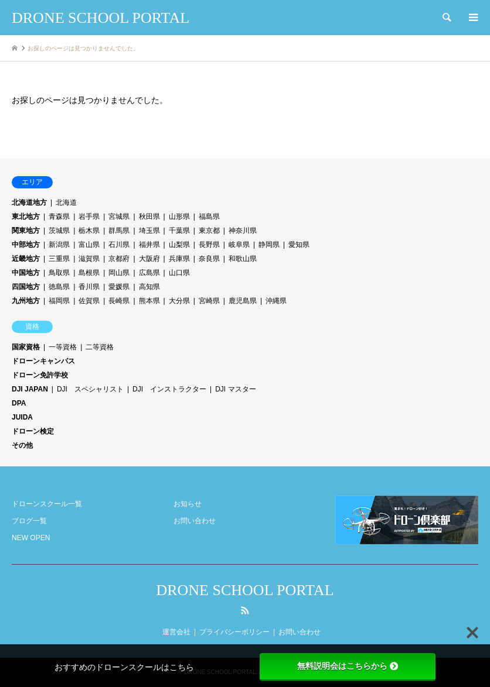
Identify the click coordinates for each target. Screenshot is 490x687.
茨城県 (59, 230)
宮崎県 (209, 301)
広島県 (149, 273)
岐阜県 (239, 245)
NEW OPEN (31, 538)
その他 (22, 445)
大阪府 (149, 259)
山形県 (179, 216)
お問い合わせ (194, 521)
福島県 (209, 216)
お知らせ (187, 504)
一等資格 (63, 347)
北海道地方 (29, 202)
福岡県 (59, 301)
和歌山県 (243, 259)
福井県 (149, 245)
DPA (19, 403)
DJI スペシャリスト (90, 389)
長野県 (209, 245)
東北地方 (26, 216)
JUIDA (22, 417)
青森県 (59, 216)
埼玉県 (149, 230)
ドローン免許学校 (40, 375)
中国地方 (26, 273)
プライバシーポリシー (234, 632)
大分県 (179, 301)
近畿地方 (26, 259)
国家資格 (26, 347)
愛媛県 (119, 287)
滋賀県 (89, 259)
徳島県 (59, 287)
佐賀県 (89, 301)
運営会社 (176, 632)
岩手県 (89, 216)
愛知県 (298, 245)
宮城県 (119, 216)
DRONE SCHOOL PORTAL (245, 590)
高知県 (149, 287)
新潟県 (59, 245)
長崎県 (119, 301)
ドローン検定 (33, 431)
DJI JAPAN (30, 389)
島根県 (89, 273)
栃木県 (89, 230)
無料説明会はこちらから (347, 666)
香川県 (89, 287)
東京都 (209, 230)
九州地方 (26, 301)
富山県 (89, 245)
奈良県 (209, 259)
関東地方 (26, 230)
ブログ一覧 (29, 521)
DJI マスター (235, 389)
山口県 (179, 273)
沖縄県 (276, 301)
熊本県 (149, 301)
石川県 (119, 245)
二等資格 (100, 347)
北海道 (66, 202)
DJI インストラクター (169, 389)
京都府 (119, 259)
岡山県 (119, 273)
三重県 (59, 259)
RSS (245, 610)
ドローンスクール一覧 (47, 504)
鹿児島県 (243, 301)
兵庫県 (179, 259)
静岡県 (269, 245)
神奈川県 (243, 230)
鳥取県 (59, 273)
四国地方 (26, 287)
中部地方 (26, 245)
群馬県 (119, 230)
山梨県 (179, 245)
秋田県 (149, 216)
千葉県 (179, 230)
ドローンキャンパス (43, 361)
